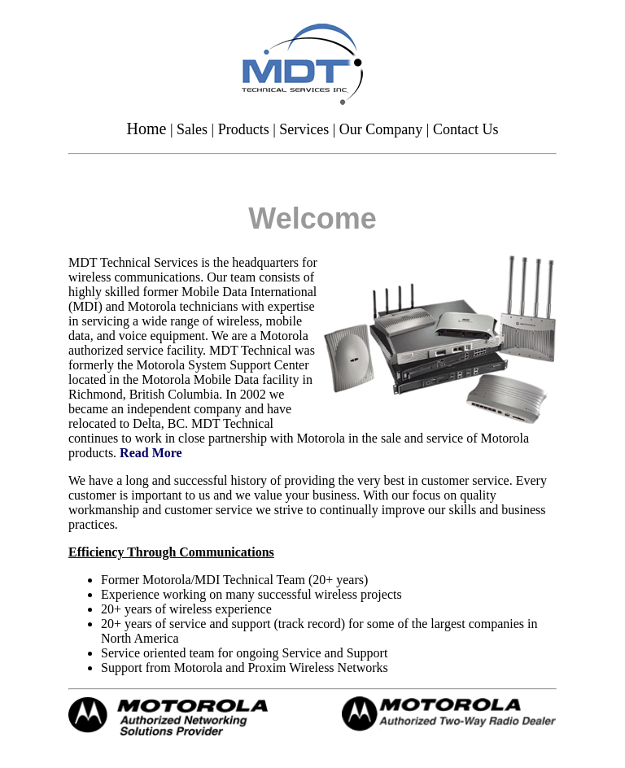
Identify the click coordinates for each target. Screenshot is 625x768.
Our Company (381, 129)
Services (304, 129)
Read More (151, 453)
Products (243, 129)
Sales (192, 129)
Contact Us (466, 129)
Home (147, 128)
